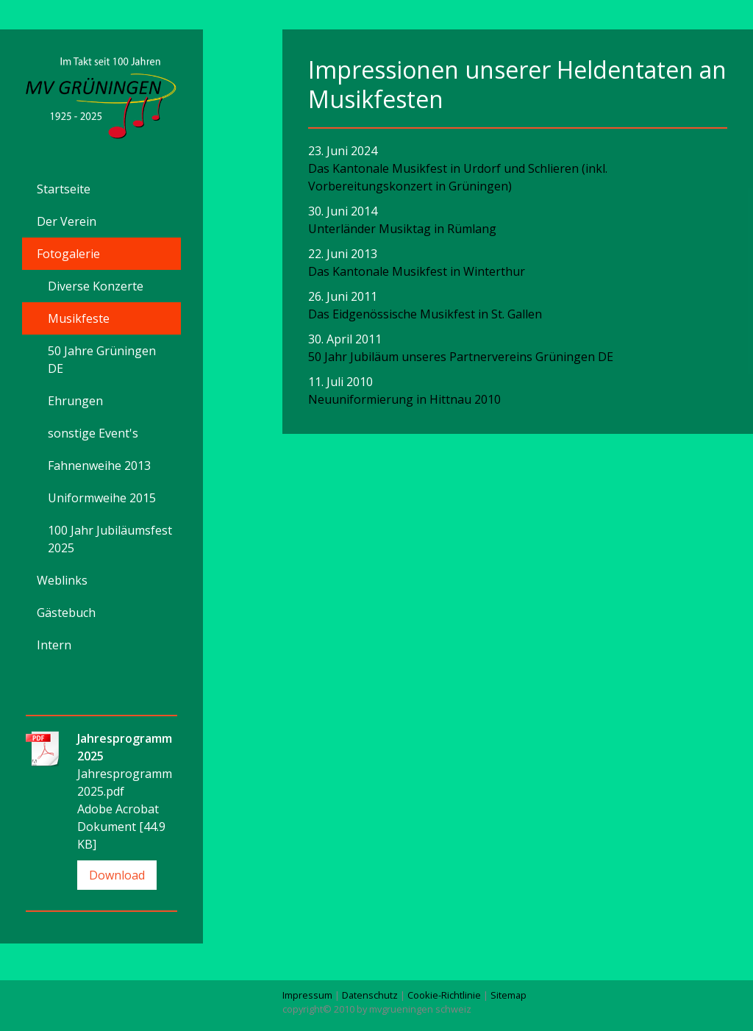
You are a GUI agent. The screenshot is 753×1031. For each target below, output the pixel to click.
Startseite (63, 189)
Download (117, 875)
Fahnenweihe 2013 (99, 465)
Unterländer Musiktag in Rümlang (402, 229)
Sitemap (508, 995)
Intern (54, 645)
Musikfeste (79, 318)
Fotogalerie (68, 254)
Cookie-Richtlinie (444, 995)
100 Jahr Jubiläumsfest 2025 (110, 539)
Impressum (307, 995)
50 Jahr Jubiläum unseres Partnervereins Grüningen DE (460, 357)
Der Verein (66, 221)
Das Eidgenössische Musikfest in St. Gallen (425, 314)
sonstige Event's (93, 433)
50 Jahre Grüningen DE (102, 360)
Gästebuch (66, 612)
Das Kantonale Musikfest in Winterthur (416, 271)
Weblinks (62, 580)
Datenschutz (370, 995)
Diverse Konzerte (95, 286)
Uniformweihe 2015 (102, 498)
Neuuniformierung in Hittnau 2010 (404, 399)
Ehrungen (75, 401)
